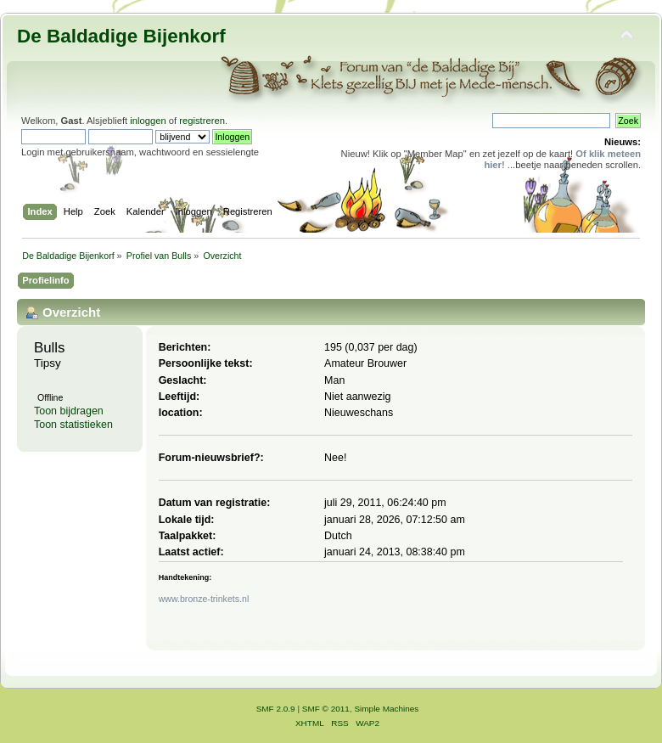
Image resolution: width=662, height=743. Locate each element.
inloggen (148, 120)
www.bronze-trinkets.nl (204, 599)
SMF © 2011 (326, 708)
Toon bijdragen (69, 411)
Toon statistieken (73, 425)
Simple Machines (386, 708)
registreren (202, 120)
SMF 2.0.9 (275, 708)
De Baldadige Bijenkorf (121, 36)
